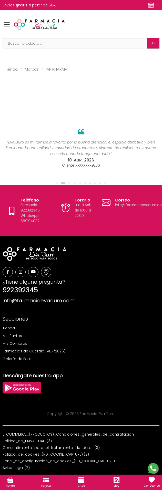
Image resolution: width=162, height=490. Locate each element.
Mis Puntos (12, 335)
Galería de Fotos (18, 358)
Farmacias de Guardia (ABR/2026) (34, 351)
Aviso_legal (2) (16, 467)
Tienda (11, 69)
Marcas (32, 69)
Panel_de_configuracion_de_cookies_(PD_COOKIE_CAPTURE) (59, 461)
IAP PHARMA (56, 69)
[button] (56, 182)
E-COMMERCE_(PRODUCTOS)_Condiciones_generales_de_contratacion (68, 434)
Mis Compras (15, 343)
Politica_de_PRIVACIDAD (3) (27, 441)
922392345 (20, 290)
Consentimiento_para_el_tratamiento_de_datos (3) (51, 447)
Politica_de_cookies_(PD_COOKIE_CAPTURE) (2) (46, 454)
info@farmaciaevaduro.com (39, 300)
